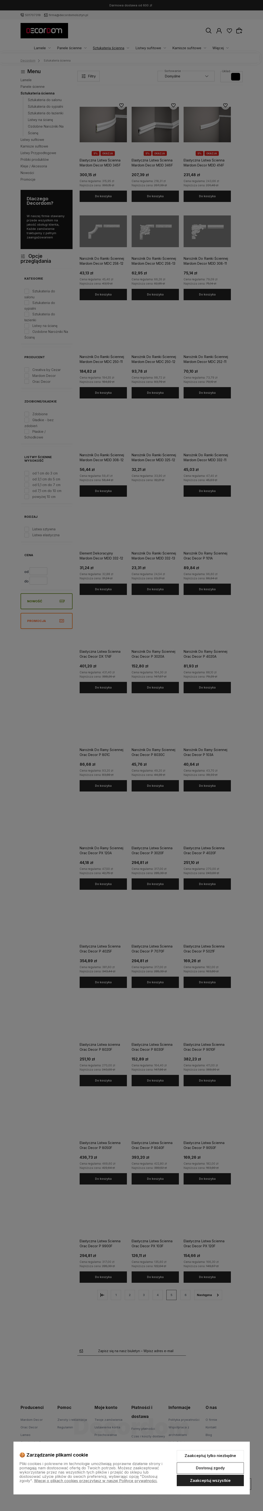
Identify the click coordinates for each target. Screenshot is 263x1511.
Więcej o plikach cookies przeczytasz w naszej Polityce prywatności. (95, 1480)
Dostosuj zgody (210, 1468)
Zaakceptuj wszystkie (210, 1480)
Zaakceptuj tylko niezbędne (210, 1455)
